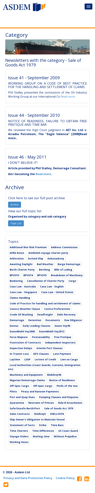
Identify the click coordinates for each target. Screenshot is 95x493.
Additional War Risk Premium (28, 247)
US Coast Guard (68, 430)
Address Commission (64, 247)
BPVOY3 (14, 275)
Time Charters (19, 430)
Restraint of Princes (41, 402)
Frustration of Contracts (25, 342)
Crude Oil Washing (21, 314)
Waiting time (41, 436)
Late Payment (62, 353)
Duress (14, 325)
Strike (43, 425)
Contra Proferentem (57, 309)
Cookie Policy (65, 478)
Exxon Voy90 (62, 325)
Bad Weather (45, 264)
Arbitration (17, 258)
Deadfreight (45, 314)
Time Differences (43, 430)
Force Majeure (19, 337)
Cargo (72, 281)
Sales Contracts (20, 414)
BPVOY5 (42, 275)
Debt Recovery (66, 314)
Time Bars (57, 425)
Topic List (16, 223)
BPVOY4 (28, 275)
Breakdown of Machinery (67, 275)
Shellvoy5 (40, 414)
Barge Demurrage (69, 264)
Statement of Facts (22, 425)
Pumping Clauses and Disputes (58, 397)
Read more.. (68, 96)
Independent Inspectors (60, 342)
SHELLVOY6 (57, 414)
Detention (34, 320)
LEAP (27, 359)
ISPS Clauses (41, 353)
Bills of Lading (63, 269)
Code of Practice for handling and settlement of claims (45, 303)
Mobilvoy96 (54, 374)
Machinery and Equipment (26, 374)
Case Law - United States (57, 292)
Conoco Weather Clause (25, 309)
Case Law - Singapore (23, 292)
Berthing (44, 269)
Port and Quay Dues (22, 397)
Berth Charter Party (22, 269)
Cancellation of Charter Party (45, 281)
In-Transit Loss (19, 353)
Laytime (15, 359)
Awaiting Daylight (21, 264)
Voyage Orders (19, 436)
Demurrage (17, 320)
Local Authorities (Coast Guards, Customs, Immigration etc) (44, 367)
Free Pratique (62, 337)
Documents (52, 320)
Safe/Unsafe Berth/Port (25, 408)
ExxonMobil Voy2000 (22, 331)
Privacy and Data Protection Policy (28, 478)
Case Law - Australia (23, 286)
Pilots (13, 391)
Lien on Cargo (69, 359)
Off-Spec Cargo (19, 385)
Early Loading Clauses (36, 325)
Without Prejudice (65, 436)
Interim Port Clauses (49, 348)
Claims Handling (20, 297)
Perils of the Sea (67, 385)
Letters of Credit (45, 359)
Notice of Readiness (62, 380)
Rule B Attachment (70, 402)
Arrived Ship (35, 258)
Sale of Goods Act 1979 (58, 408)
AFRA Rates (17, 253)
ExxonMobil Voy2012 (51, 331)
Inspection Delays (21, 348)
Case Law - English (52, 286)
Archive (14, 204)
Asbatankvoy (55, 258)
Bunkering (16, 281)
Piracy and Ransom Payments (40, 391)
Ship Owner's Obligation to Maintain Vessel (37, 419)
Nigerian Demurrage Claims (27, 380)
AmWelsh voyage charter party (48, 253)
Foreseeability (41, 337)
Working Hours (19, 442)
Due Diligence (73, 320)
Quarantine (17, 402)
